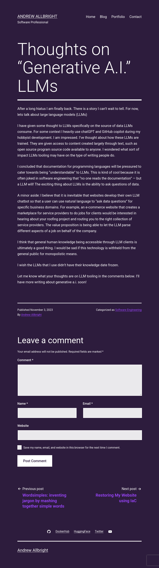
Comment (25, 360)
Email (88, 403)
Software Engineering (128, 310)
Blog (103, 17)
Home (90, 17)
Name (22, 403)
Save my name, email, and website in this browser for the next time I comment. (71, 447)
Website (23, 425)
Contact (135, 17)
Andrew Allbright (37, 16)
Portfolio (118, 17)
